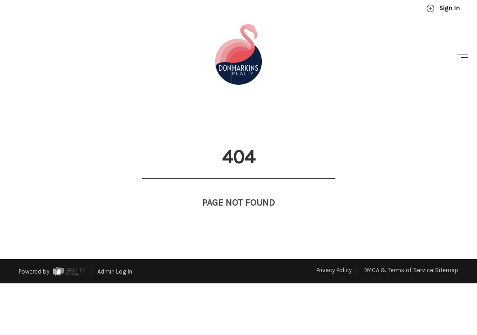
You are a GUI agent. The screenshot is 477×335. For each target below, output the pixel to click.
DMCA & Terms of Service (398, 252)
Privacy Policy (334, 252)
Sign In (443, 8)
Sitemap (446, 252)
